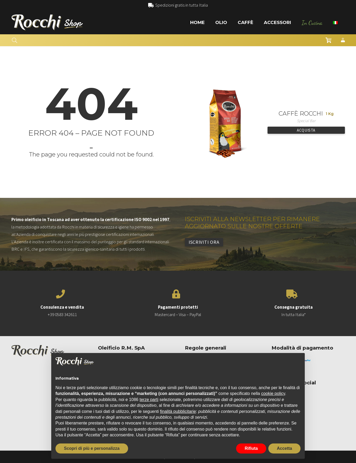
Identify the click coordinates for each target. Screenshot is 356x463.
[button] (14, 40)
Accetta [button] (284, 448)
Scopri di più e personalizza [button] (92, 448)
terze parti (148, 399)
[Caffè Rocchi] (225, 89)
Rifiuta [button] (251, 448)
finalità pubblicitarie (178, 411)
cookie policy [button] (273, 393)
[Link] (47, 22)
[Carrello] (329, 40)
